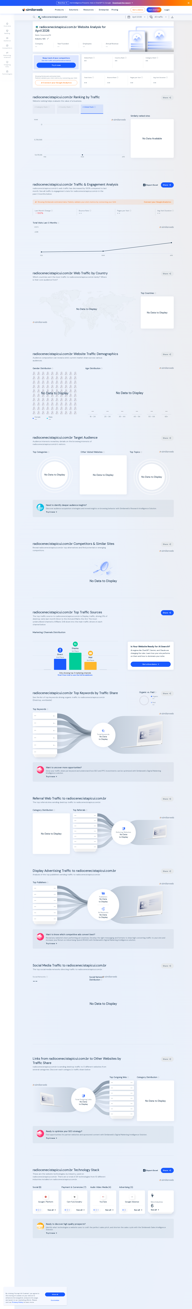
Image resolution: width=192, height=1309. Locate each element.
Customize (55, 1300)
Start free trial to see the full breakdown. (75, 675)
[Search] (103, 17)
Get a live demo (150, 664)
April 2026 (136, 17)
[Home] (33, 9)
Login (166, 10)
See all (52, 1198)
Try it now (56, 65)
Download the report (123, 3)
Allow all (55, 1294)
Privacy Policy (17, 1302)
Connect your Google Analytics (56, 83)
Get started (154, 10)
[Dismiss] (188, 2)
